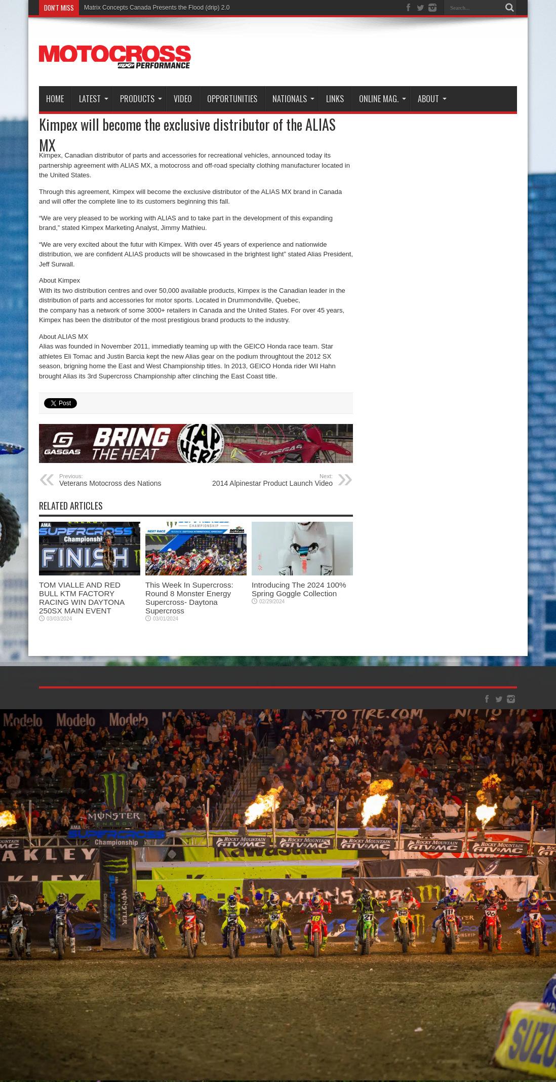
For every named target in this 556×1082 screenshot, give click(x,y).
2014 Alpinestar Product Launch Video (271, 480)
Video (183, 99)
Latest (93, 99)
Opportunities (232, 99)
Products (141, 99)
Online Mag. (382, 99)
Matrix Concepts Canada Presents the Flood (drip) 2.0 (156, 7)
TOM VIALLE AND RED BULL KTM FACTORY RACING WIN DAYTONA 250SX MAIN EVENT (81, 598)
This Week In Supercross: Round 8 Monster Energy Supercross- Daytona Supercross (189, 598)
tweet (52, 402)
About (432, 99)
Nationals (293, 99)
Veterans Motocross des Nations (121, 480)
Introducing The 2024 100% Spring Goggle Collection (299, 589)
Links (335, 99)
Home (55, 99)
